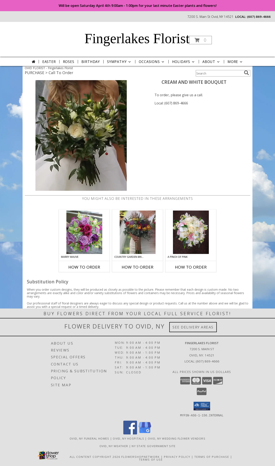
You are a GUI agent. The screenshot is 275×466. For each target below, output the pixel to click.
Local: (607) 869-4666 (171, 103)
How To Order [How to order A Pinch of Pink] (191, 267)
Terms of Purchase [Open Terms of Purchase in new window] (211, 456)
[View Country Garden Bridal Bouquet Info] (138, 232)
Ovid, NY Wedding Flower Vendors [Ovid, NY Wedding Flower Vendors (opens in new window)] (176, 438)
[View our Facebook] (130, 433)
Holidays (183, 61)
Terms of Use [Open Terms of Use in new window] (151, 459)
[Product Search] (219, 73)
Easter (49, 61)
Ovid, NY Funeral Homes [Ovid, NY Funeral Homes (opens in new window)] (89, 438)
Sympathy (119, 61)
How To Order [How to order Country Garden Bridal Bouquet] (137, 267)
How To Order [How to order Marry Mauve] (84, 267)
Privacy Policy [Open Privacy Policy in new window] (177, 456)
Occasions (152, 61)
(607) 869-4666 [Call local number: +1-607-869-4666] (259, 16)
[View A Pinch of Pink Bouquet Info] (191, 232)
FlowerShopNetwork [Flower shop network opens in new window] (140, 456)
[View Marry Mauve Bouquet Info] (84, 232)
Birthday (90, 61)
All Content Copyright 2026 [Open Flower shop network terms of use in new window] (95, 456)
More (235, 61)
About (211, 61)
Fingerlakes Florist (136, 38)
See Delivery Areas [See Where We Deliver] (193, 327)
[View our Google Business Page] (145, 433)
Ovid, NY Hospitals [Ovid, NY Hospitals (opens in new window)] (128, 438)
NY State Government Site (154, 446)
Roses (68, 61)
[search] (246, 72)
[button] (200, 40)
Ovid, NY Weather (113, 446)
